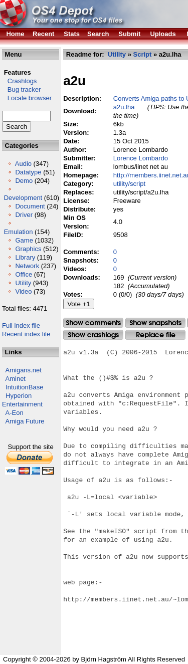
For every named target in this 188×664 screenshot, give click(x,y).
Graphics (28, 249)
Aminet (16, 378)
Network (27, 266)
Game (24, 240)
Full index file (21, 325)
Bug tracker (21, 89)
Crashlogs (19, 81)
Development (23, 197)
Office (23, 274)
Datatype (28, 172)
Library (25, 257)
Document (30, 206)
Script (142, 54)
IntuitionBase (24, 387)
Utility (23, 283)
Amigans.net (24, 370)
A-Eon (15, 412)
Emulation (18, 232)
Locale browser (27, 98)
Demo (24, 180)
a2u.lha (124, 107)
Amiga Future (25, 421)
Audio (23, 163)
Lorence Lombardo (140, 158)
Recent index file (26, 334)
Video (23, 291)
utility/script (129, 183)
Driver (24, 214)
